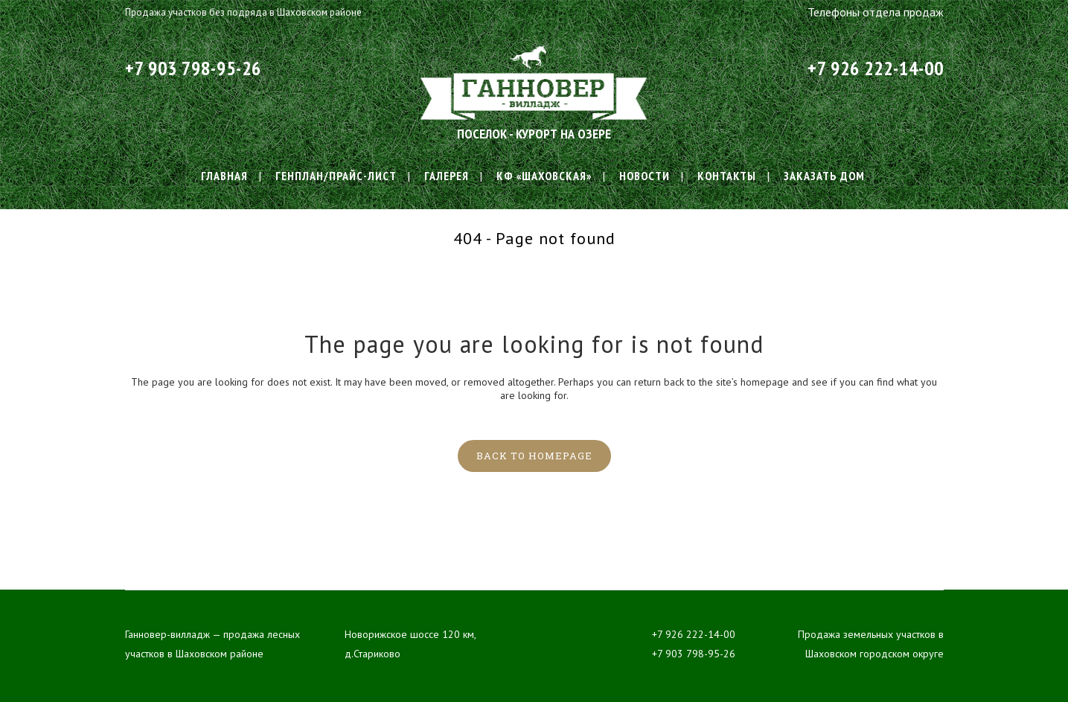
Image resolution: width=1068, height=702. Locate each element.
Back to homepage (534, 455)
